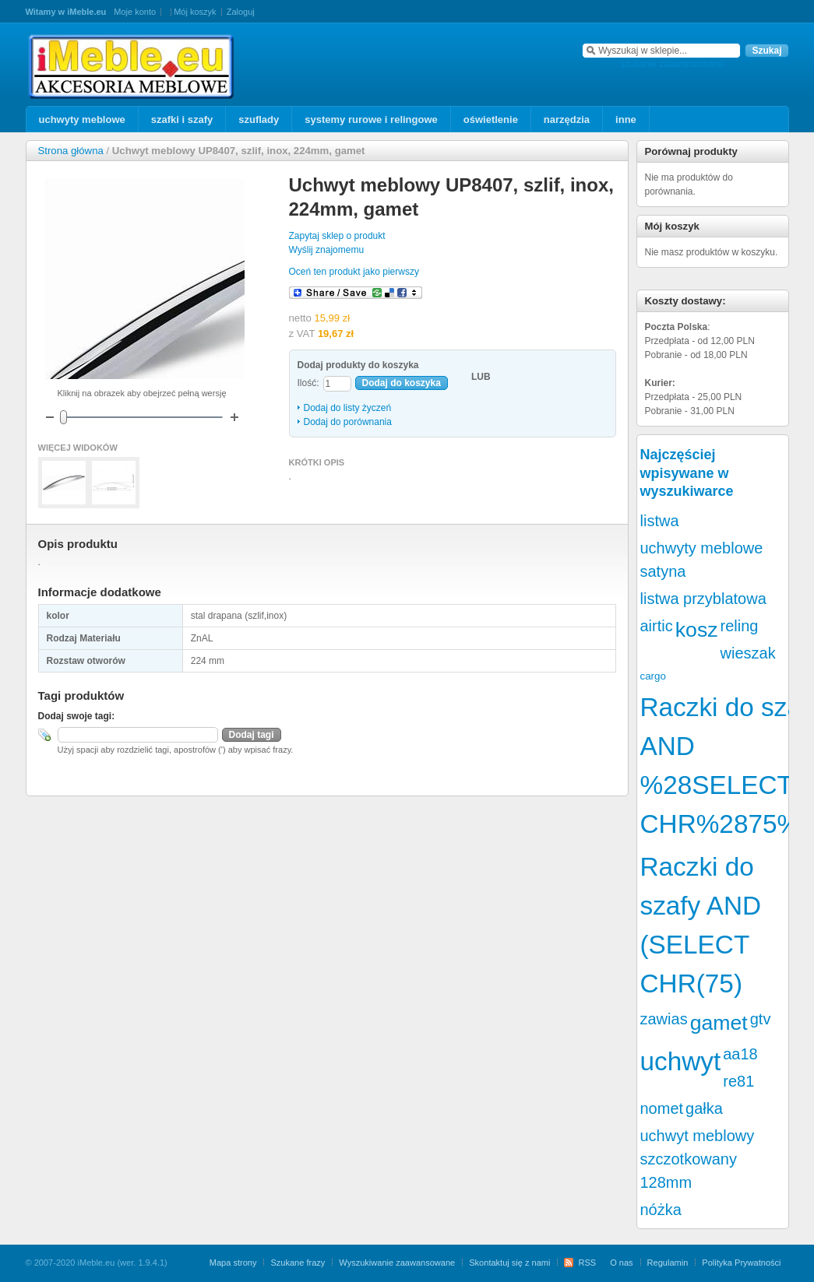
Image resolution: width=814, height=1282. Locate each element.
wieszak (748, 653)
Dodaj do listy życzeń (348, 407)
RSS (587, 1262)
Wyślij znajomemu (327, 249)
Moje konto (135, 11)
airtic (656, 625)
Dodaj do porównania (348, 421)
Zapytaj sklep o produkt (337, 235)
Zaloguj (241, 11)
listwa (659, 520)
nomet (662, 1108)
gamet (719, 1022)
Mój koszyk (195, 11)
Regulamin (668, 1262)
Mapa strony (233, 1262)
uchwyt (680, 1061)
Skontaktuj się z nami (509, 1262)
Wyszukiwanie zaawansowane (397, 1262)
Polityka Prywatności (741, 1262)
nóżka (661, 1209)
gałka (704, 1108)
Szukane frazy (297, 1262)
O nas (621, 1262)
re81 (738, 1081)
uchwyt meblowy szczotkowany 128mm (697, 1159)
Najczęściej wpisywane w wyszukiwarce (687, 473)
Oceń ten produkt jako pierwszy (354, 271)
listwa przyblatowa (703, 598)
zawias (664, 1018)
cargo (653, 676)
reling (740, 625)
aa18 (740, 1053)
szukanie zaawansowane (672, 63)
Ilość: (308, 383)
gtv (760, 1018)
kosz (696, 629)
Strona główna (71, 150)
